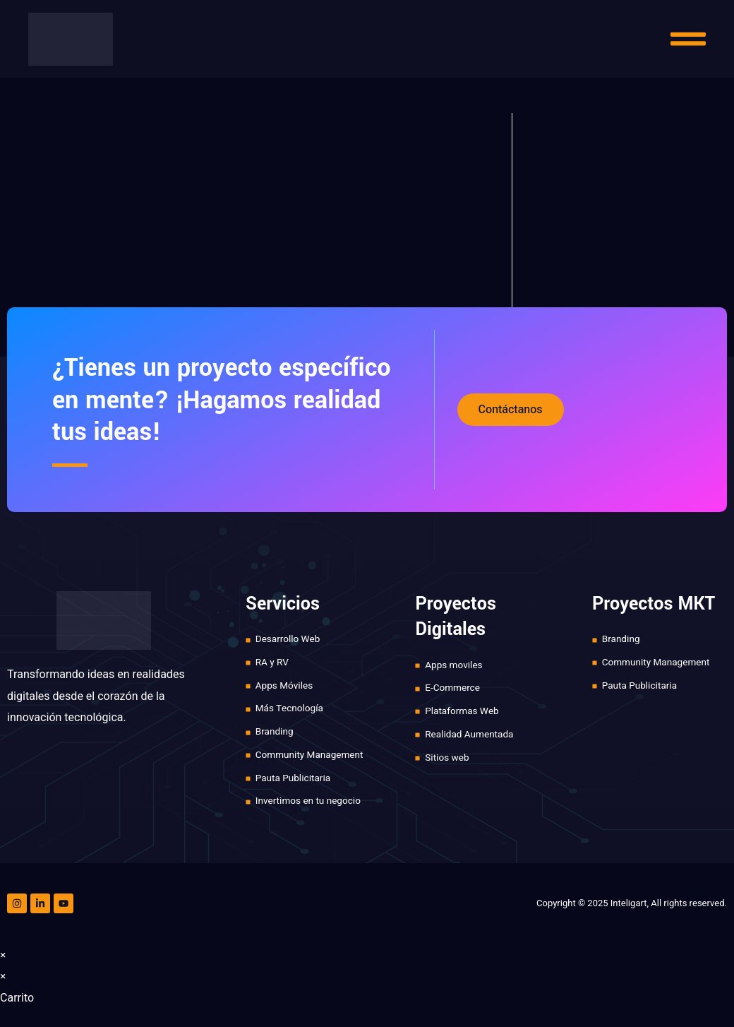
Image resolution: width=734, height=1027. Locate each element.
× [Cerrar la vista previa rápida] (3, 959)
